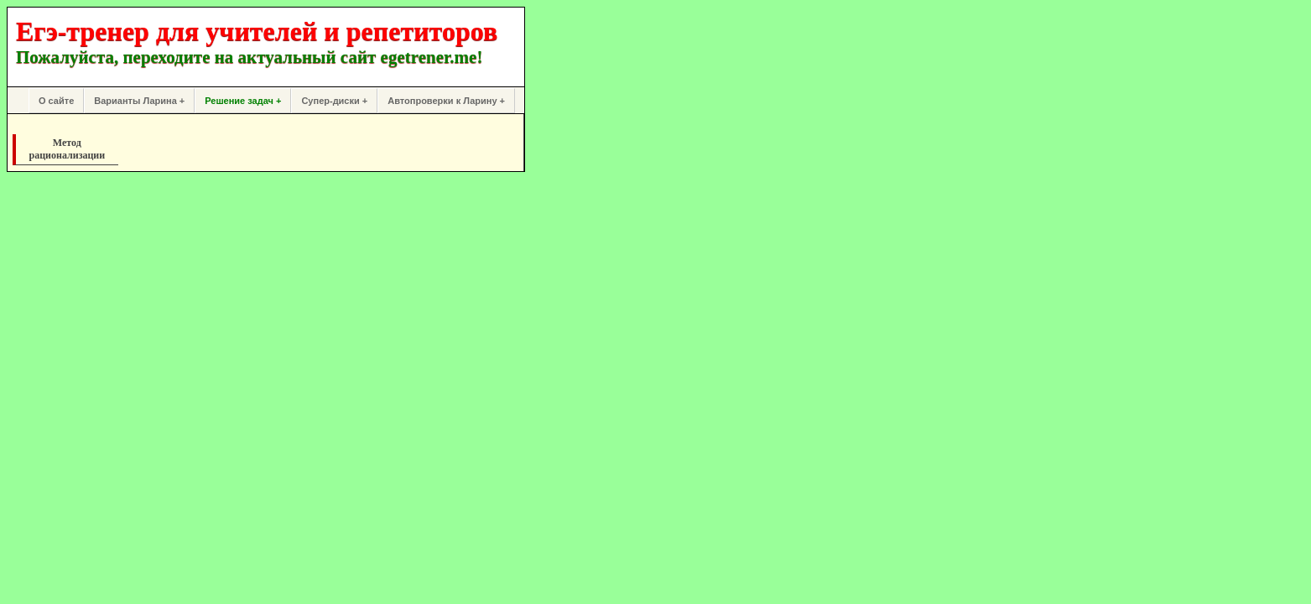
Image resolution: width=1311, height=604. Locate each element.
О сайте (56, 101)
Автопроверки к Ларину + (446, 101)
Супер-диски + (334, 101)
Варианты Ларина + (139, 101)
